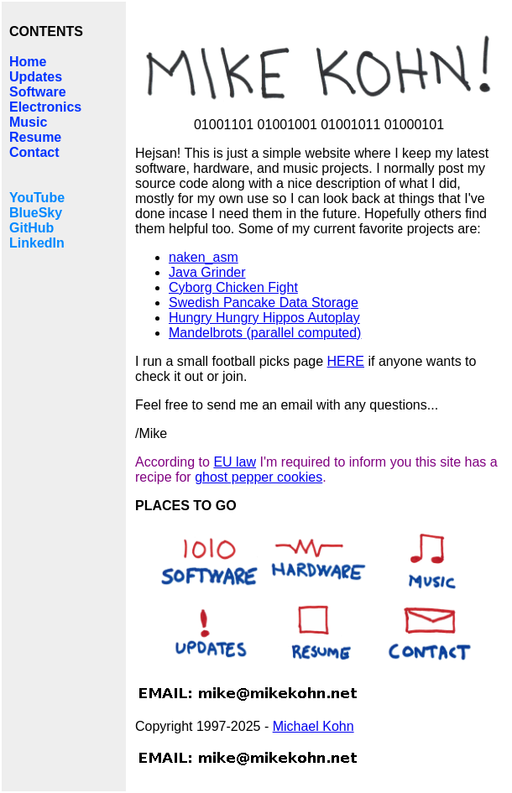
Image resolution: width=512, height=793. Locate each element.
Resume (35, 137)
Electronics (45, 107)
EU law (234, 462)
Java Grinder (207, 272)
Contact (34, 152)
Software (37, 92)
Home (27, 62)
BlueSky (35, 213)
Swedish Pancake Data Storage (263, 302)
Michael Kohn (313, 726)
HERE (345, 361)
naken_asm (203, 257)
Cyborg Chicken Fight (233, 287)
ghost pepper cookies (258, 477)
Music (28, 122)
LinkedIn (37, 243)
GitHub (31, 228)
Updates (35, 77)
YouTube (37, 197)
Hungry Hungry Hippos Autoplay (264, 317)
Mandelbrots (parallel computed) (265, 333)
